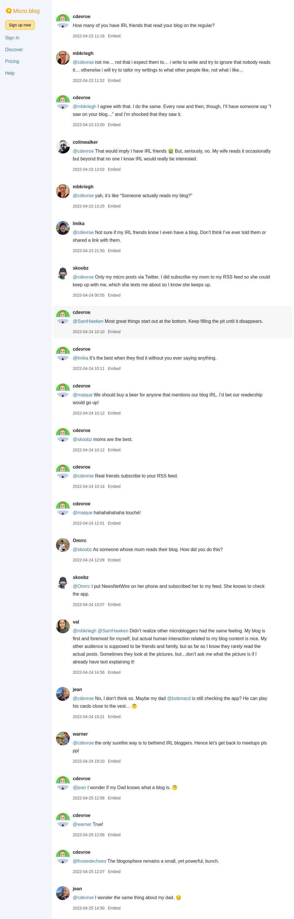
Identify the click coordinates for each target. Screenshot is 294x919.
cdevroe (81, 16)
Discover (14, 49)
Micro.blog (26, 11)
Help (10, 73)
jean (77, 689)
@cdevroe (83, 62)
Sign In (12, 37)
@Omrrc (81, 586)
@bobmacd (179, 698)
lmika (78, 223)
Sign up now (20, 25)
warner (80, 734)
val (76, 621)
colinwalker (85, 142)
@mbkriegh (84, 106)
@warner (82, 824)
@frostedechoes (89, 861)
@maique (82, 394)
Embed (114, 36)
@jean (79, 787)
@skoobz (82, 439)
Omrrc (79, 540)
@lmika (80, 358)
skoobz (80, 268)
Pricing (12, 61)
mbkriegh (83, 53)
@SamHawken (88, 321)
